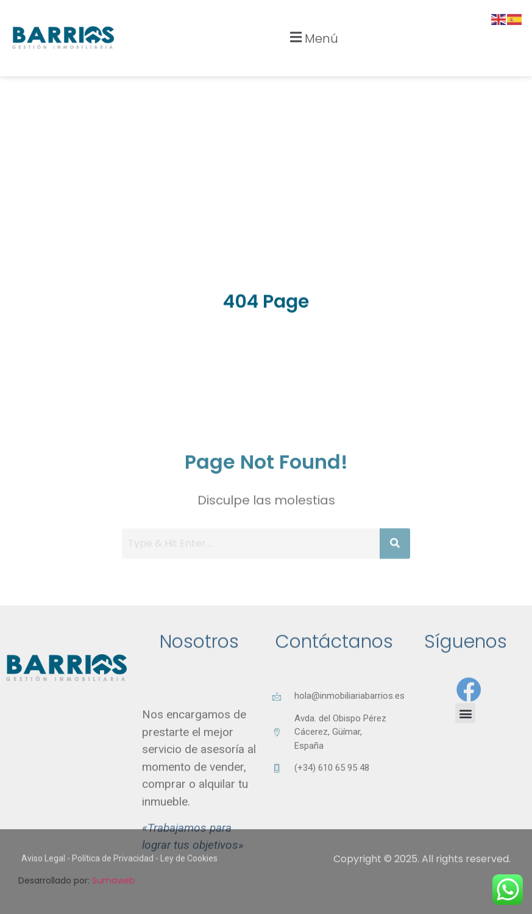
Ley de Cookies (189, 866)
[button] (313, 26)
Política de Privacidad (113, 866)
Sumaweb (113, 880)
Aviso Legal (43, 866)
